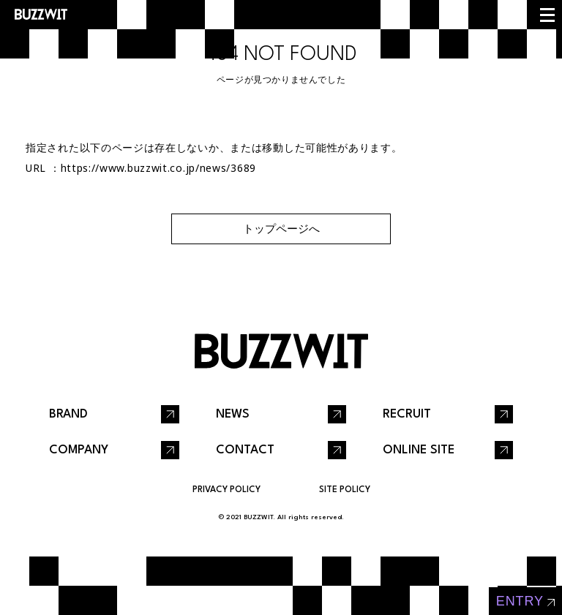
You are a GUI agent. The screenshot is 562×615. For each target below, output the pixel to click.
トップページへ (281, 228)
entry (520, 601)
